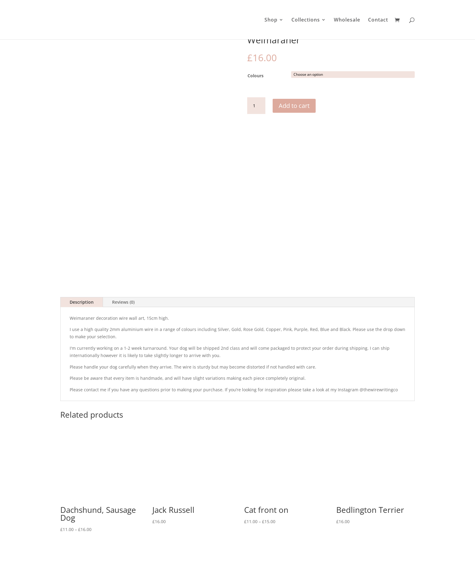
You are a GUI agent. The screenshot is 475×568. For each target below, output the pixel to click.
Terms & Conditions (295, 553)
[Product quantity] (256, 105)
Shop (270, 20)
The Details (182, 553)
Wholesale (347, 20)
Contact (378, 20)
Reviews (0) (123, 272)
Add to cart (294, 106)
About (232, 553)
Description (82, 272)
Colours (255, 76)
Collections (305, 20)
